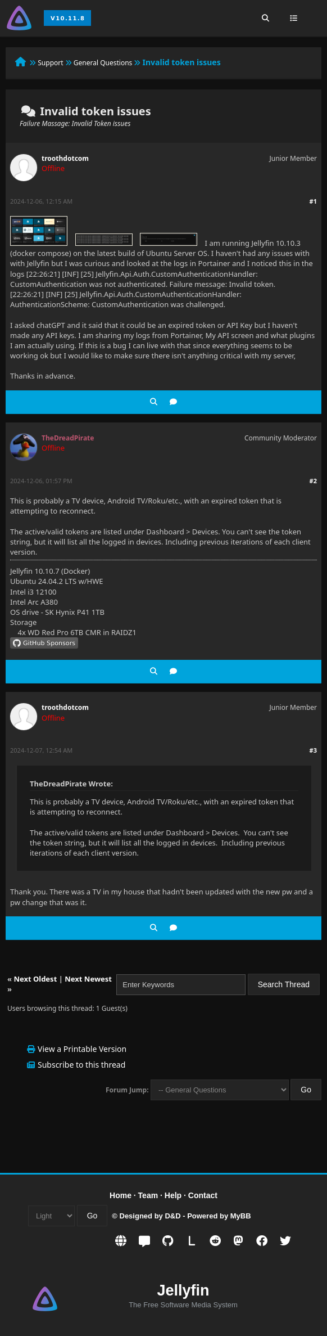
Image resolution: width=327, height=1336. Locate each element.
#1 (313, 201)
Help (173, 1195)
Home (120, 1195)
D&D (172, 1216)
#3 (313, 750)
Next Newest (88, 979)
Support (50, 63)
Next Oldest (35, 979)
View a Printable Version (82, 1048)
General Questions (103, 63)
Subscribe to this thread (81, 1064)
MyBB (240, 1216)
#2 (313, 480)
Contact (202, 1195)
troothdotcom (65, 158)
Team (148, 1195)
